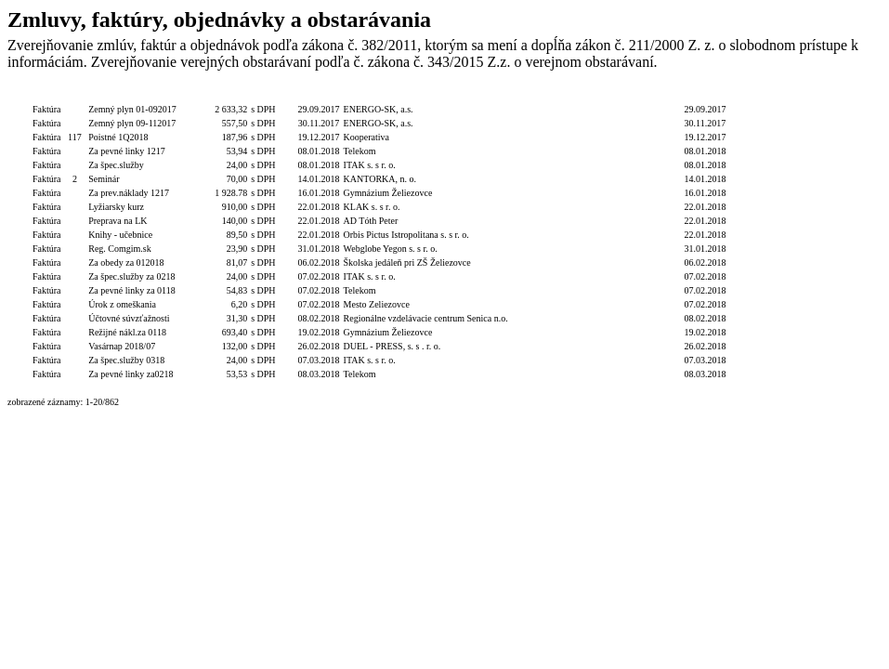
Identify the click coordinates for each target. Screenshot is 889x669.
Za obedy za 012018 (125, 262)
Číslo (75, 95)
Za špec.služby (115, 165)
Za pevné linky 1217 (126, 151)
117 (75, 137)
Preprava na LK (117, 221)
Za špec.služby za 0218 (131, 276)
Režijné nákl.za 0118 (127, 332)
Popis (132, 95)
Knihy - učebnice (120, 235)
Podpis (525, 95)
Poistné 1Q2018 (118, 137)
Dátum (318, 95)
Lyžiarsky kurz (116, 207)
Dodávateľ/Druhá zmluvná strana (426, 95)
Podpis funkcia (572, 95)
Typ (47, 95)
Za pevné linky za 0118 (132, 290)
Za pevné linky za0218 (130, 374)
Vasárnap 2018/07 (121, 346)
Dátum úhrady (634, 95)
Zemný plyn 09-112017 (132, 123)
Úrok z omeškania (122, 304)
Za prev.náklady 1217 (128, 193)
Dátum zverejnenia (704, 95)
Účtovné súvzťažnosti (128, 318)
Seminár (103, 179)
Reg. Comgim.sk (119, 248)
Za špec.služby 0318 (126, 360)
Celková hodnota (214, 95)
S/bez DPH (272, 95)
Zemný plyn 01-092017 (132, 109)
